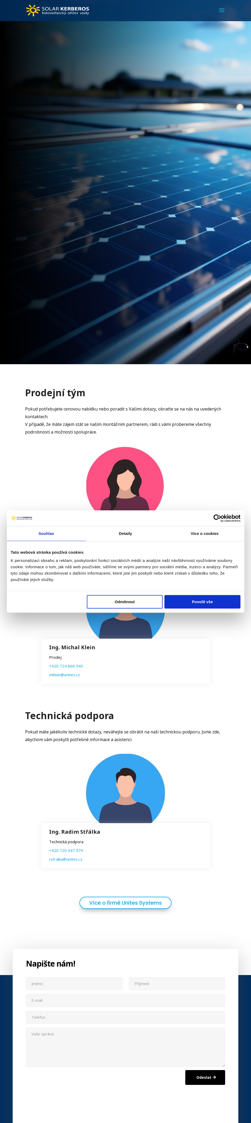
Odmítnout (125, 601)
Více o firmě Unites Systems (125, 902)
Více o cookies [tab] (205, 533)
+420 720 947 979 (66, 850)
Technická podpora (69, 718)
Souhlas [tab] (46, 533)
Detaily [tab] (125, 533)
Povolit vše (202, 601)
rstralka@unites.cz (65, 859)
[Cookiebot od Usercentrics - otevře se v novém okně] (217, 518)
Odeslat (203, 1077)
